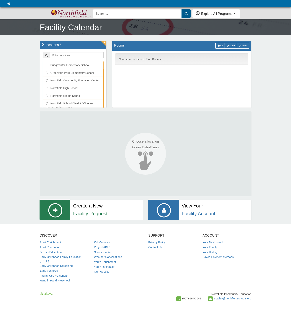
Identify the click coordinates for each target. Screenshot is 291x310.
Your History (210, 252)
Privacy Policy (157, 242)
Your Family (210, 247)
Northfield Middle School (63, 95)
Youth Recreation (104, 266)
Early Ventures (49, 270)
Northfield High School (62, 88)
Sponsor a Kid (103, 252)
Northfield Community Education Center (72, 80)
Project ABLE (102, 247)
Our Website (101, 271)
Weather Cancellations (108, 256)
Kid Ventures (102, 242)
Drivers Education (51, 252)
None (231, 45)
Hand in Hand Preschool (55, 280)
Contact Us (155, 247)
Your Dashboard (213, 242)
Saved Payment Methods (218, 256)
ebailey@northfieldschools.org (232, 298)
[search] (137, 13)
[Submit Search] (186, 13)
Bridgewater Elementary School (67, 65)
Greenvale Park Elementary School (70, 72)
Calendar (62, 275)
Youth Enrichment (105, 261)
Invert (243, 45)
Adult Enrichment (50, 242)
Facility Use (47, 275)
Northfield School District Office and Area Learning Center (70, 105)
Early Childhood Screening (56, 265)
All (220, 45)
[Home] (8, 3)
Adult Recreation (50, 247)
